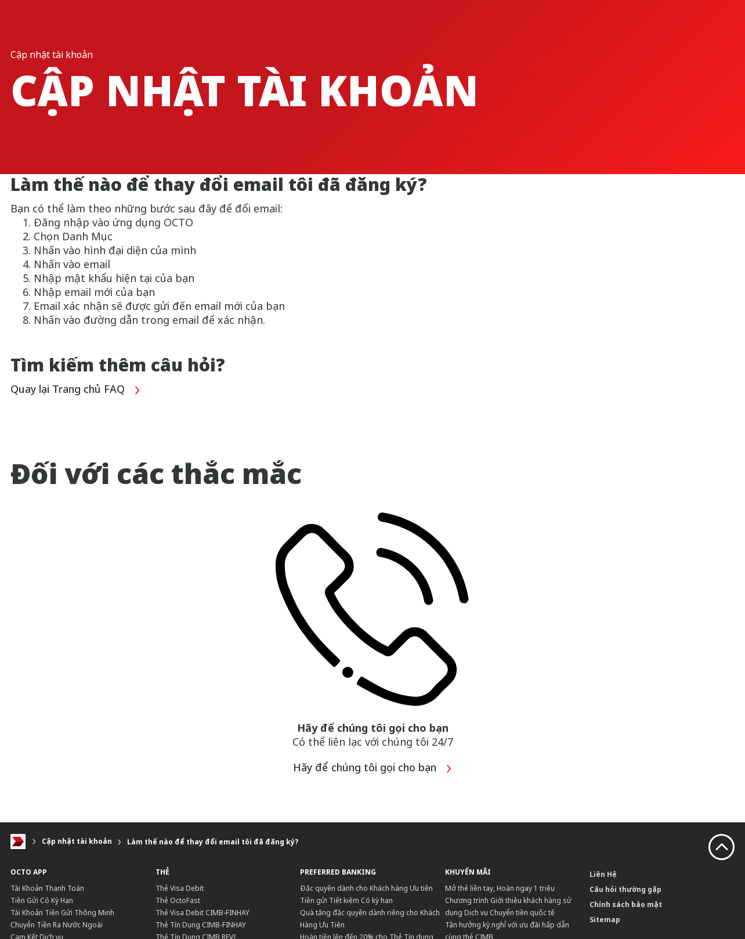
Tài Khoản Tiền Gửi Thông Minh (62, 913)
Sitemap (605, 919)
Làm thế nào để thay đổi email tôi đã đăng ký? (212, 842)
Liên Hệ (603, 874)
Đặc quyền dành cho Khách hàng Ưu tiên (366, 888)
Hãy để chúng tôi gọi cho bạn (373, 768)
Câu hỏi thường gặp (625, 889)
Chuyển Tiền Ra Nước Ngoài (56, 925)
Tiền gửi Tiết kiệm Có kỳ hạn (346, 900)
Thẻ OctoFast (177, 900)
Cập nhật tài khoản (77, 842)
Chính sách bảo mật (626, 904)
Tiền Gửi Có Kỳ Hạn (41, 900)
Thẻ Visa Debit (179, 888)
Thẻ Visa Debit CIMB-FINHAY (202, 913)
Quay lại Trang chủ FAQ (75, 390)
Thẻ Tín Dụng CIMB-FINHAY (200, 925)
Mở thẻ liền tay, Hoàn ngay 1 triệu (500, 888)
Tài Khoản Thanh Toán (47, 888)
